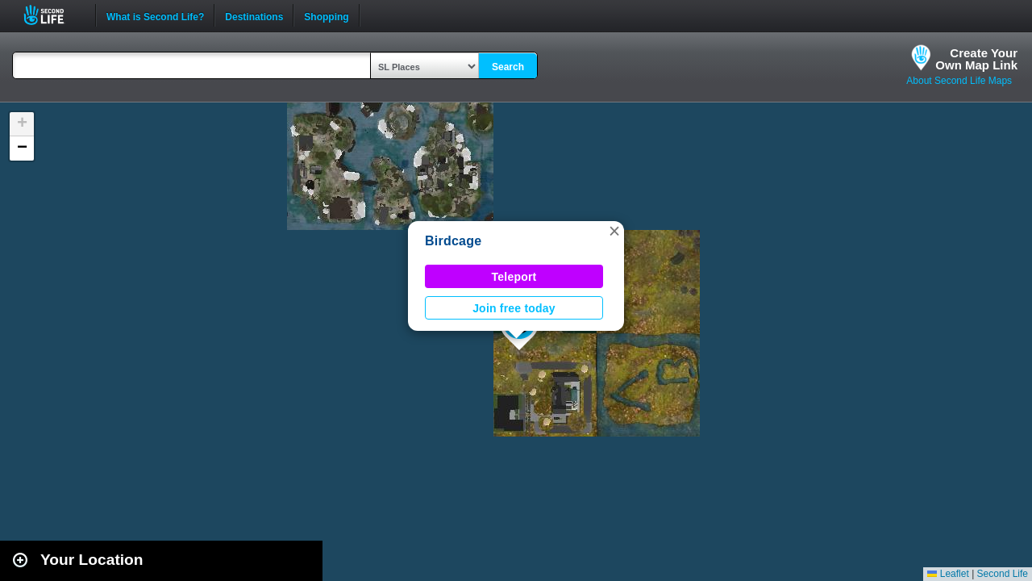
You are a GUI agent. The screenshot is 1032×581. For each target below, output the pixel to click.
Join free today (514, 308)
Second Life (53, 15)
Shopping (326, 15)
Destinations (254, 15)
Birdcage (453, 241)
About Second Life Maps (959, 80)
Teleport (514, 276)
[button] (614, 230)
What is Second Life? (155, 15)
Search (508, 67)
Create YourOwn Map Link (976, 59)
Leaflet (947, 573)
